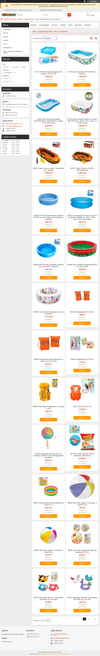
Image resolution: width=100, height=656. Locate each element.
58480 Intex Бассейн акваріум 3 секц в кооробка (48, 313)
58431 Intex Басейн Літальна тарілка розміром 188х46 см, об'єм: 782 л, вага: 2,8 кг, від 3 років (82, 217)
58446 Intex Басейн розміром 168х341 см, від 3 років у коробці (48, 265)
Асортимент (7, 29)
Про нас (55, 25)
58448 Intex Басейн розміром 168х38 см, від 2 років (82, 265)
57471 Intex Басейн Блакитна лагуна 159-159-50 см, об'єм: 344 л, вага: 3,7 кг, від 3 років (82, 121)
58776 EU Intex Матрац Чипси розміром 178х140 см (82, 455)
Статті (70, 25)
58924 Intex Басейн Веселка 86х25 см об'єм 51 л (48, 504)
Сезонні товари (29, 19)
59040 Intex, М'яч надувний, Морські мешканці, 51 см (82, 551)
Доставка (78, 25)
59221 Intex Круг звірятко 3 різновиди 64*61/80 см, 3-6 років (82, 598)
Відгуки (5, 36)
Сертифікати (7, 47)
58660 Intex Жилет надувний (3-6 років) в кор (48, 407)
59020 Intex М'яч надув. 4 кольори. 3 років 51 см (82, 504)
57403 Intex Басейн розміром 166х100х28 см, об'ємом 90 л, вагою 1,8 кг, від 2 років (48, 121)
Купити (49, 85)
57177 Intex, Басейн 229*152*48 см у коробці (82, 73)
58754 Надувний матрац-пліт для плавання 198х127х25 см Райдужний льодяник (48, 455)
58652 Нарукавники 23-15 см (82, 359)
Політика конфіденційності (62, 654)
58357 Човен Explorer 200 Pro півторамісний (82, 169)
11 (95, 619)
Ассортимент (44, 25)
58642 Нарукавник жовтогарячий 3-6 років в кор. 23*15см (48, 360)
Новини (63, 25)
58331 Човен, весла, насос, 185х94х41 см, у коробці (48, 169)
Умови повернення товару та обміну (12, 52)
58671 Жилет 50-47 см (82, 407)
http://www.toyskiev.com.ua (14, 123)
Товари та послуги (10, 19)
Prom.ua (59, 652)
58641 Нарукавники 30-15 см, (82, 312)
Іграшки (19, 19)
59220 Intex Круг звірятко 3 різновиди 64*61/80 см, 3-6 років (48, 598)
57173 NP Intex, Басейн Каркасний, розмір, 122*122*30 (48, 73)
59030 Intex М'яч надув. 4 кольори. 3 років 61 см (48, 551)
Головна (33, 25)
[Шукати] (69, 15)
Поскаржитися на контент (47, 654)
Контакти (87, 25)
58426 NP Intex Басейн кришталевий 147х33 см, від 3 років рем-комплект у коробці (48, 217)
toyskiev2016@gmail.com (14, 126)
